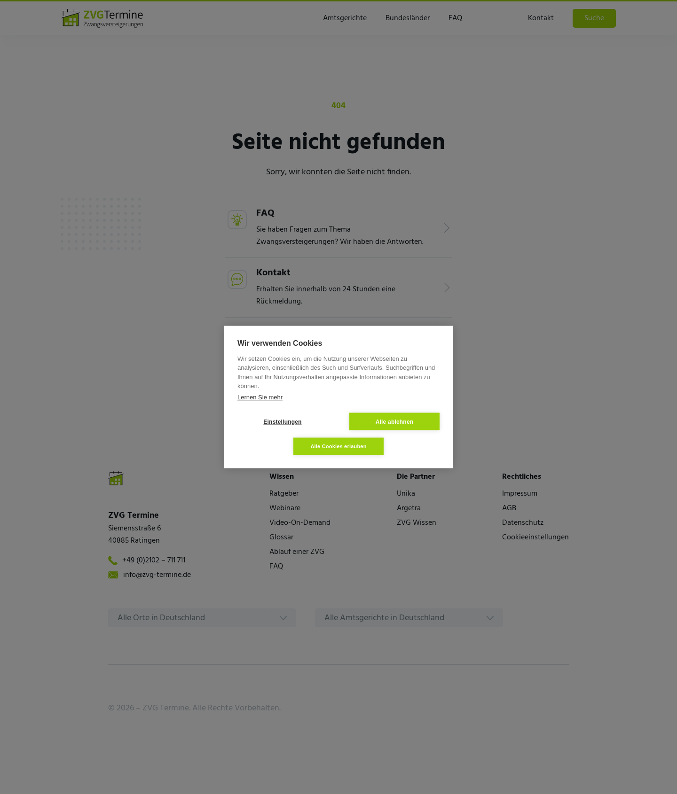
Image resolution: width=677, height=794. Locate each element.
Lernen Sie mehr (260, 396)
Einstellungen (282, 421)
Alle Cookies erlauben (338, 446)
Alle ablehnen (395, 421)
